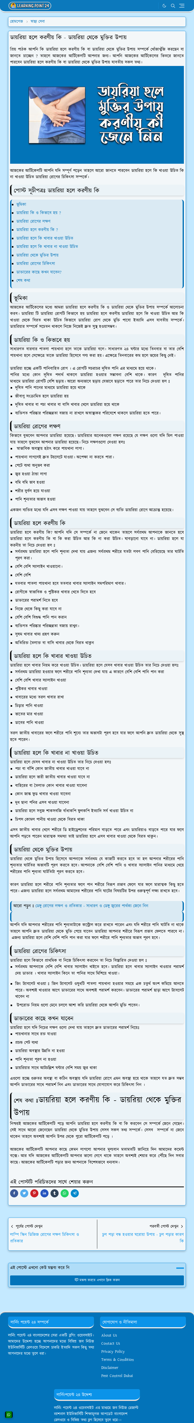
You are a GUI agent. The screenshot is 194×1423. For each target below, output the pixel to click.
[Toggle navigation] (182, 6)
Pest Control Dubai (117, 1376)
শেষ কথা (23, 281)
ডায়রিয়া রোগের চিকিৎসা (35, 264)
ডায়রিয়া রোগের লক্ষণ (33, 222)
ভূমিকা (22, 205)
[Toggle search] (173, 5)
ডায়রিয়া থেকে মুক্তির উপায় (37, 255)
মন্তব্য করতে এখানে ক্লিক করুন (97, 1280)
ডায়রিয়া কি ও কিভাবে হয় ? (38, 213)
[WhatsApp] (153, 6)
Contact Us (110, 1343)
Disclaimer (109, 1368)
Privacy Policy (113, 1352)
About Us (109, 1335)
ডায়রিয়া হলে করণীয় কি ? (37, 230)
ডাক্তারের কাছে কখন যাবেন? (38, 272)
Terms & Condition (117, 1360)
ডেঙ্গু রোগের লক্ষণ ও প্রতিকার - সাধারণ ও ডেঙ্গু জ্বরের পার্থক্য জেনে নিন (91, 906)
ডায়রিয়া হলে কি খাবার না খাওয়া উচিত (47, 247)
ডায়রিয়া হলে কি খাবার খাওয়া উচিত (44, 238)
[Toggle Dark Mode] (164, 6)
